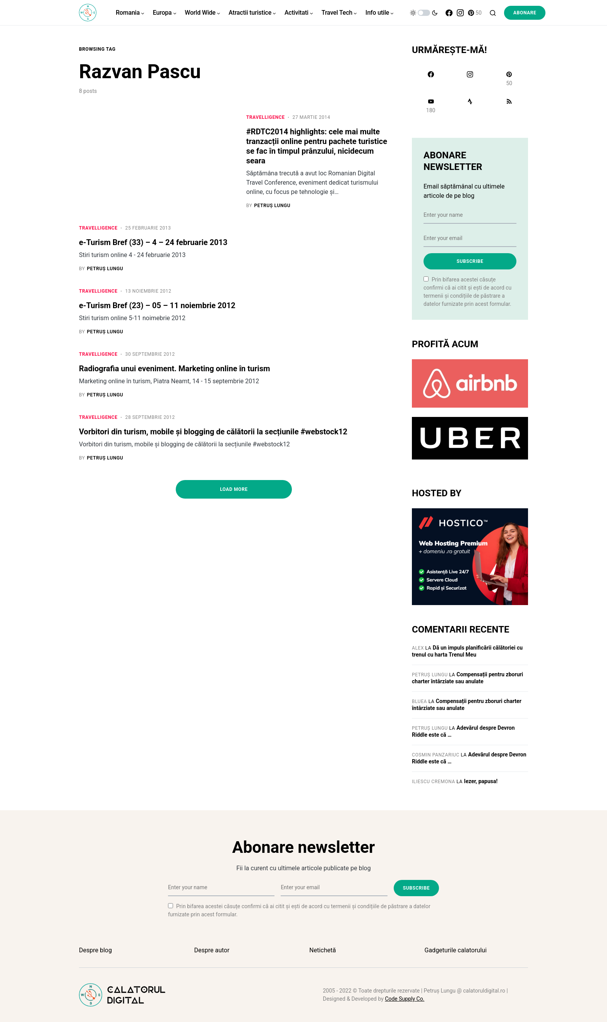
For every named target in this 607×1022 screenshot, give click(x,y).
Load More (234, 493)
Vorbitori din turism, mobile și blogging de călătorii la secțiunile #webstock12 (213, 434)
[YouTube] (430, 105)
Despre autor (212, 950)
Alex (418, 648)
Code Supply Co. (404, 999)
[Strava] (469, 105)
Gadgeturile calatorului (456, 950)
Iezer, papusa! (481, 781)
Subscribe (469, 261)
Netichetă (322, 950)
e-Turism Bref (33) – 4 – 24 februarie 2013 (153, 243)
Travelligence (265, 117)
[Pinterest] (475, 12)
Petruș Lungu (430, 674)
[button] (424, 13)
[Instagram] (460, 12)
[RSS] (509, 105)
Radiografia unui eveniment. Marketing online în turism (174, 371)
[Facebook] (449, 12)
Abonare (524, 12)
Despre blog (95, 950)
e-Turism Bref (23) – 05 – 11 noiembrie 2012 (157, 307)
